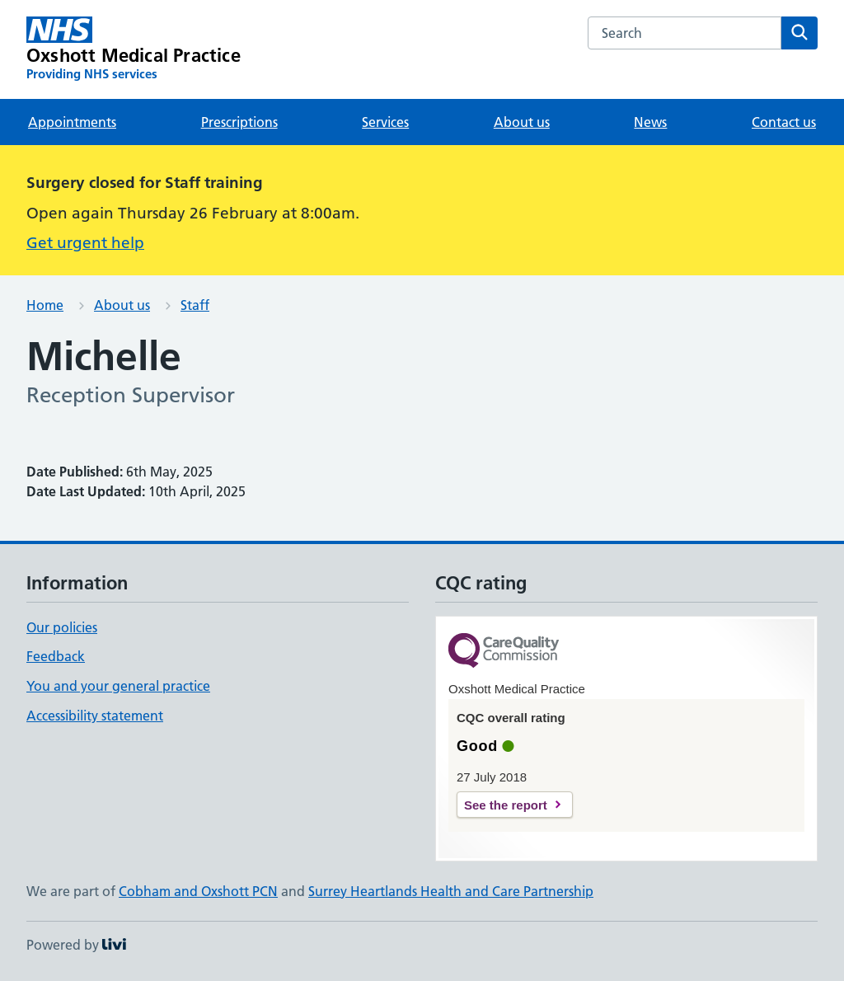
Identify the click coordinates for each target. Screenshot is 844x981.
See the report (505, 805)
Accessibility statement (94, 715)
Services (385, 122)
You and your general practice (118, 686)
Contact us (784, 122)
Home (44, 305)
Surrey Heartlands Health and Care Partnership (450, 891)
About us (522, 122)
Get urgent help (85, 242)
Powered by (76, 944)
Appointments (72, 122)
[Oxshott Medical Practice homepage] (133, 49)
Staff (195, 305)
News (650, 122)
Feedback (55, 656)
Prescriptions (239, 122)
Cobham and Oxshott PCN (198, 891)
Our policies (61, 627)
